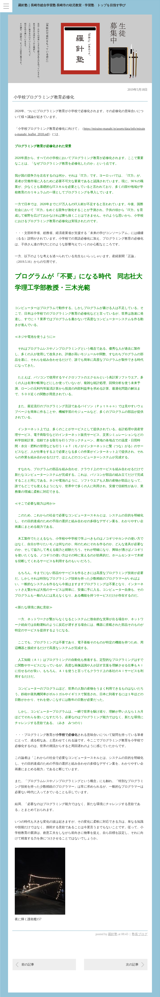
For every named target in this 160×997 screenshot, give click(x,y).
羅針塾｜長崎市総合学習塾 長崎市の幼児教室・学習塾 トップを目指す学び (71, 5)
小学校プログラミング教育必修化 (44, 97)
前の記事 (28, 964)
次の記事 (132, 964)
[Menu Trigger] (6, 6)
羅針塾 (112, 934)
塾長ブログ (139, 934)
